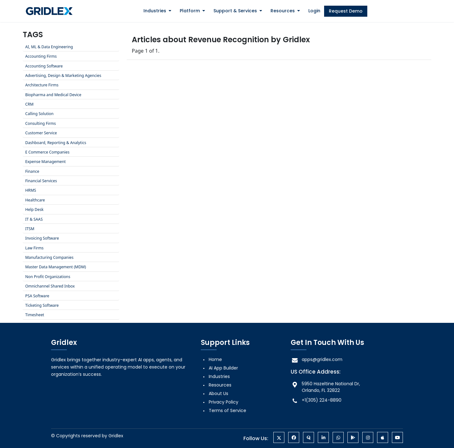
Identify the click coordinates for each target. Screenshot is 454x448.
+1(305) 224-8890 (316, 400)
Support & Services (235, 11)
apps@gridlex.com (316, 359)
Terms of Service (227, 410)
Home (215, 359)
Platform (190, 11)
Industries (154, 11)
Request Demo (346, 11)
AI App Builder (223, 368)
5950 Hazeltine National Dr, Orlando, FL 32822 (325, 387)
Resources (283, 11)
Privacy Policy (223, 402)
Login (314, 11)
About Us (218, 393)
